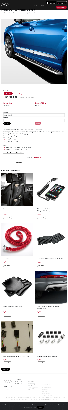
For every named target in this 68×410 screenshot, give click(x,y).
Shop (5, 13)
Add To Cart (7, 123)
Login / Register (61, 7)
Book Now (42, 5)
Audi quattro (19, 386)
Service (28, 4)
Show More (5, 369)
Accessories (18, 13)
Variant (5, 91)
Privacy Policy (32, 407)
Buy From (6, 112)
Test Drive (35, 5)
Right (8, 93)
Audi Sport (18, 388)
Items (10, 13)
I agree (40, 407)
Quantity (6, 117)
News (20, 4)
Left (18, 93)
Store (14, 4)
